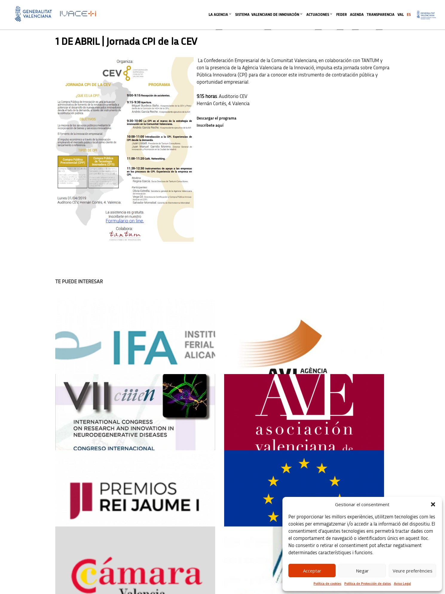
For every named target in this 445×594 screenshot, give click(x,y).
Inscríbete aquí (210, 125)
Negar (362, 571)
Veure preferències (412, 571)
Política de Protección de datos (367, 583)
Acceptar (312, 571)
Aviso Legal (402, 583)
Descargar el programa (216, 118)
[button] (433, 504)
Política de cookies (327, 583)
